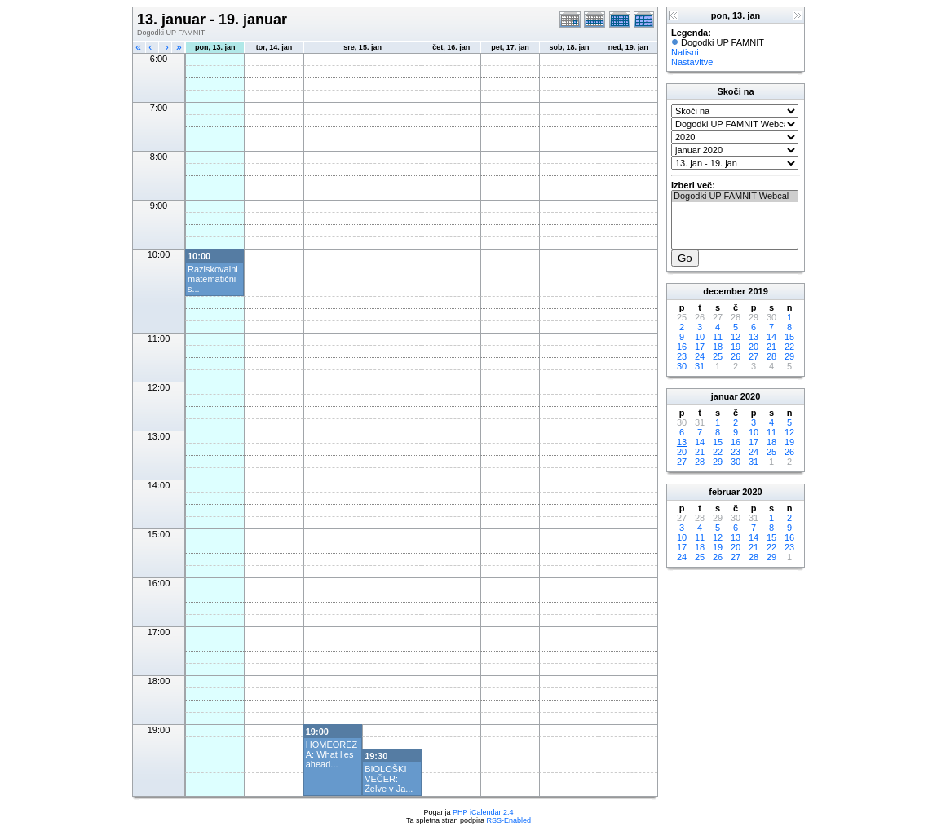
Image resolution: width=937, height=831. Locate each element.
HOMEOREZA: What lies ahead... (332, 754)
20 (753, 346)
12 (735, 337)
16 (682, 346)
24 (700, 356)
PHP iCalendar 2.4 (483, 812)
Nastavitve (692, 62)
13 (753, 337)
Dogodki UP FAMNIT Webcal (735, 196)
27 (753, 356)
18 (718, 346)
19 (735, 346)
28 (771, 356)
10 (700, 337)
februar (724, 492)
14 (771, 337)
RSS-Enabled (509, 820)
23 (682, 356)
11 (718, 337)
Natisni (685, 52)
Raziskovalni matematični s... (213, 279)
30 (682, 366)
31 (700, 366)
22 (789, 346)
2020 (750, 396)
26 (735, 356)
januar (724, 396)
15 (789, 337)
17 (700, 346)
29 (789, 356)
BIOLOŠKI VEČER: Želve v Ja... (389, 778)
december (724, 291)
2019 (757, 291)
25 (718, 356)
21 (771, 346)
